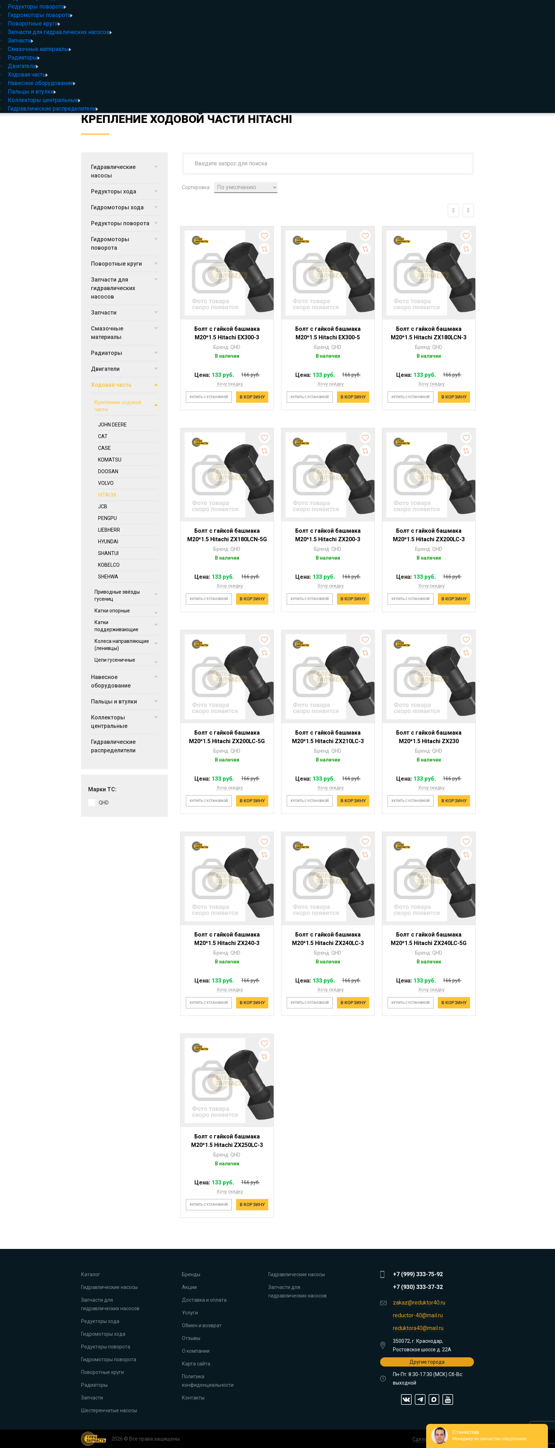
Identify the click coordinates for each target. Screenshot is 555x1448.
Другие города (427, 1362)
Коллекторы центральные (44, 100)
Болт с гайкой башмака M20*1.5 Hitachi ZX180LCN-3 (429, 333)
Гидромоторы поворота (40, 15)
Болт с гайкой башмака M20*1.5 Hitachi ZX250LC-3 (227, 1140)
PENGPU (107, 518)
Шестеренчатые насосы (109, 1410)
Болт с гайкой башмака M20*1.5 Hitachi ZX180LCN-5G (227, 535)
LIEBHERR (109, 530)
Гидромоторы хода (124, 207)
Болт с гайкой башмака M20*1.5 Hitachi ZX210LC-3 (328, 737)
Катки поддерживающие (126, 626)
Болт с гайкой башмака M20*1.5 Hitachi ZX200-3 (328, 535)
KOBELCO (109, 565)
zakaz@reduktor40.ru (419, 1302)
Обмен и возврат (202, 1325)
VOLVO (106, 483)
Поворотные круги (34, 23)
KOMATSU (109, 460)
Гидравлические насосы (124, 171)
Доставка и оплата (204, 1300)
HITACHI (107, 495)
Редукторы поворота (37, 6)
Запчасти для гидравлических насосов (60, 32)
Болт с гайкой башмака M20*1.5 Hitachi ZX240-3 (227, 938)
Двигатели (23, 66)
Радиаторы (24, 57)
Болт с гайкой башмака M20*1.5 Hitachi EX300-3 (227, 333)
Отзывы (191, 1338)
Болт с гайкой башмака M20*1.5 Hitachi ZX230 (429, 737)
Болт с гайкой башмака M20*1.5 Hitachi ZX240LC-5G (429, 938)
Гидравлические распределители (53, 108)
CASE (104, 448)
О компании (196, 1351)
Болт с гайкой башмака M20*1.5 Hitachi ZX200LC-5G (227, 737)
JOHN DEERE (112, 425)
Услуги (190, 1313)
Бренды (191, 1274)
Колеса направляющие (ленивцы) (126, 644)
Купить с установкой (209, 397)
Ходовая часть (28, 74)
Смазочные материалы (39, 49)
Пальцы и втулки (32, 91)
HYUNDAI (108, 541)
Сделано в (424, 1439)
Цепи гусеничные (126, 660)
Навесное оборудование (41, 83)
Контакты (193, 1398)
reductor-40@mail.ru (418, 1315)
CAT (103, 436)
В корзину (252, 397)
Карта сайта (196, 1364)
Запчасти (20, 40)
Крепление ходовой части (126, 406)
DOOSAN (108, 471)
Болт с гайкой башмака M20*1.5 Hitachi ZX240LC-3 (328, 938)
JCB (102, 506)
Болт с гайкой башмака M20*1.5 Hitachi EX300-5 (328, 333)
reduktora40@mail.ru (418, 1328)
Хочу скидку (230, 383)
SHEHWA (108, 576)
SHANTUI (108, 553)
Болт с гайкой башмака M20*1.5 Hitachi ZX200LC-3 (429, 535)
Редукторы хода (124, 191)
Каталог (90, 1274)
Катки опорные (126, 611)
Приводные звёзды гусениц (126, 595)
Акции (189, 1287)
